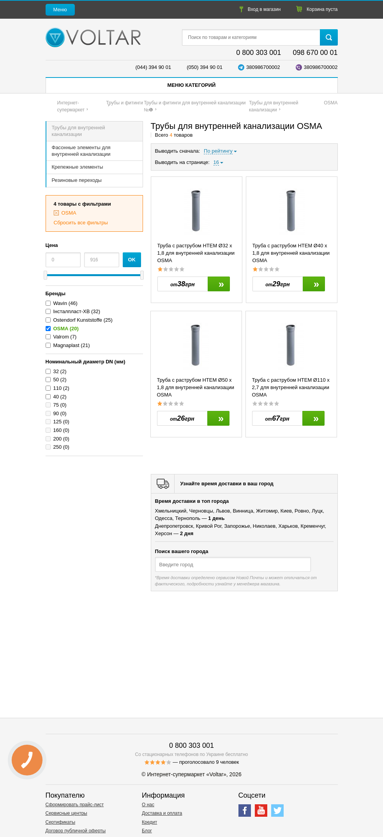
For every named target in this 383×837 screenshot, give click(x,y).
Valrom (61, 337)
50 (56, 379)
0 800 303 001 (258, 52)
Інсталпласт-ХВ (71, 311)
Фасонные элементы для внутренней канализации (81, 150)
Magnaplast (66, 345)
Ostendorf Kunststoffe (77, 320)
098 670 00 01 (315, 52)
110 (57, 388)
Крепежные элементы (77, 167)
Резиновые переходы (77, 180)
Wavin (60, 303)
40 (56, 397)
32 (56, 371)
